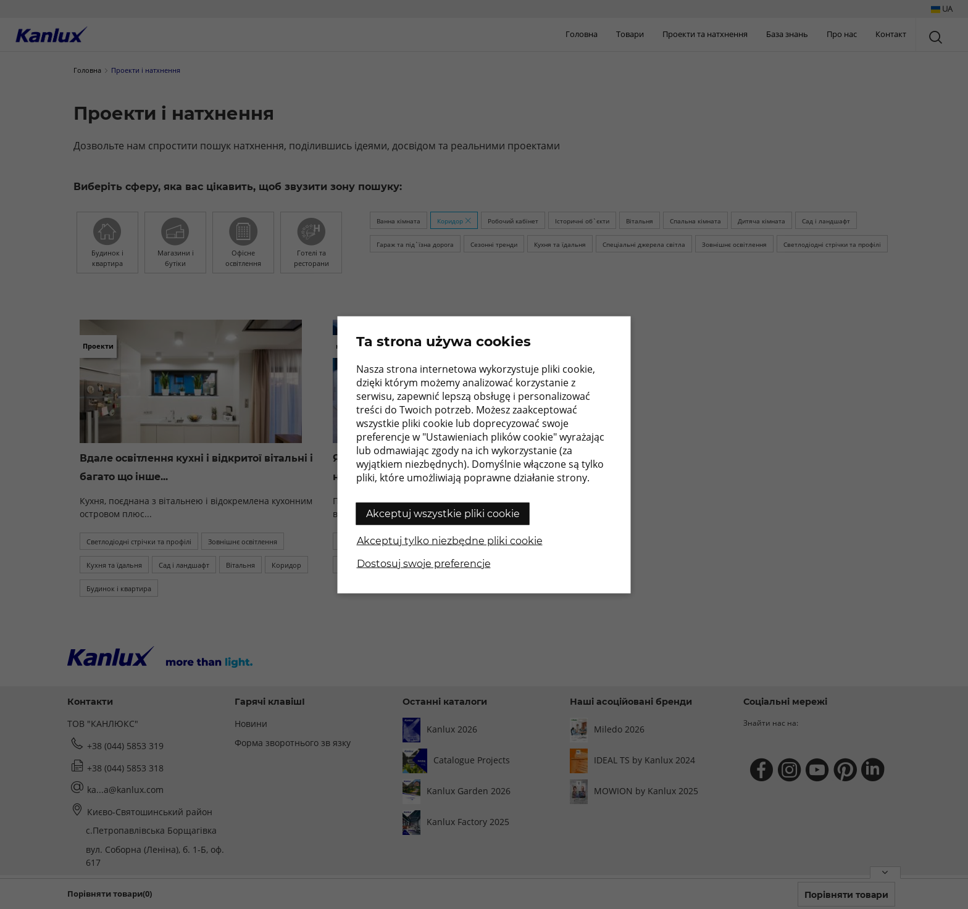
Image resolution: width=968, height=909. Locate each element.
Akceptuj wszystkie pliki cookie (443, 513)
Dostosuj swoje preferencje (424, 563)
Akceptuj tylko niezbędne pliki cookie (450, 540)
